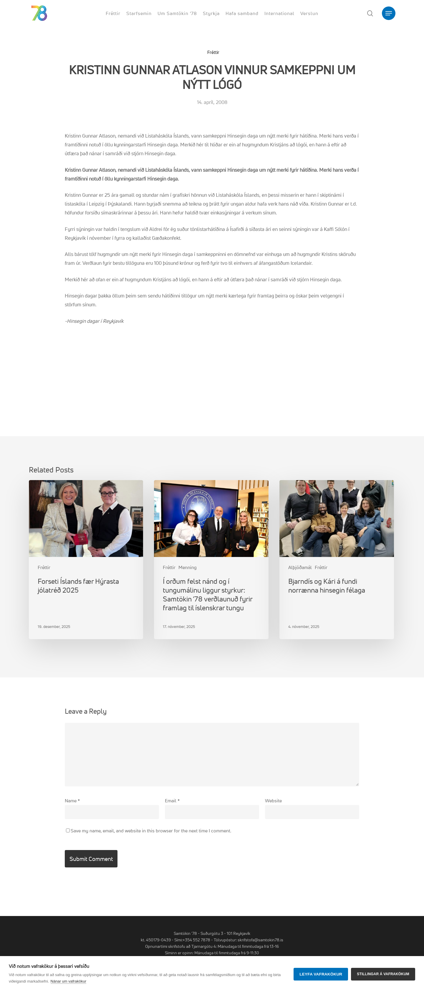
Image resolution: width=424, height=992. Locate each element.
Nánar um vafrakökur (68, 981)
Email (172, 800)
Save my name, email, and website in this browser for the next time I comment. (151, 830)
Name (72, 800)
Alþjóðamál (300, 567)
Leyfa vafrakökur (320, 974)
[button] (388, 13)
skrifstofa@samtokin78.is (260, 940)
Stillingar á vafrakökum (383, 974)
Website (273, 800)
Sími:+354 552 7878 (192, 940)
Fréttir (213, 52)
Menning (187, 567)
